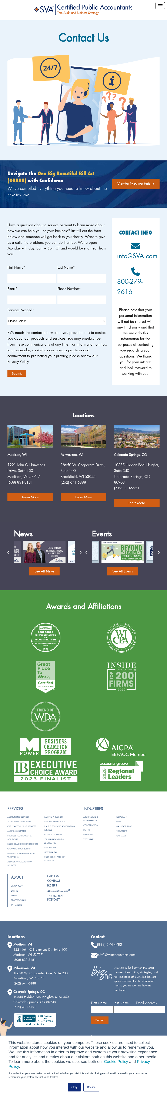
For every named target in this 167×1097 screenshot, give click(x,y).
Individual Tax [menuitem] (50, 852)
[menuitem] (58, 891)
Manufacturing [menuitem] (124, 826)
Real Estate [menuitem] (121, 835)
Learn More (30, 497)
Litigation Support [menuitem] (53, 834)
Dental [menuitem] (86, 830)
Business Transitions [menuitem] (54, 821)
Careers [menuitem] (53, 876)
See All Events (122, 571)
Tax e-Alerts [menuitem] (16, 905)
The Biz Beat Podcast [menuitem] (55, 897)
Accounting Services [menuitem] (18, 817)
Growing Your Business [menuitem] (20, 848)
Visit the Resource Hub (135, 184)
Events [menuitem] (14, 890)
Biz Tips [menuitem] (52, 885)
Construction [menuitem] (90, 825)
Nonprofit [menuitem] (121, 831)
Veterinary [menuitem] (88, 839)
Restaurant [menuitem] (121, 817)
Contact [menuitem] (53, 881)
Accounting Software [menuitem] (19, 821)
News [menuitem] (14, 895)
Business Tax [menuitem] (50, 847)
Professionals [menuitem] (18, 900)
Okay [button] (74, 1087)
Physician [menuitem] (88, 834)
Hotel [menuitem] (118, 821)
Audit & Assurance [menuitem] (16, 831)
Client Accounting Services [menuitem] (21, 826)
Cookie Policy (116, 1061)
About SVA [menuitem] (17, 886)
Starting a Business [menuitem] (53, 817)
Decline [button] (91, 1087)
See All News (44, 571)
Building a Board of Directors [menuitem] (22, 844)
